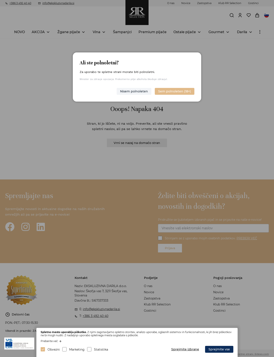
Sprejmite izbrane (185, 349)
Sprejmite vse (219, 349)
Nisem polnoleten (134, 91)
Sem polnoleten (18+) (174, 91)
